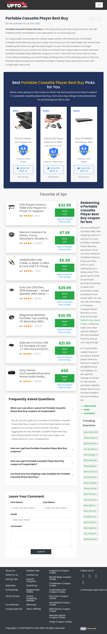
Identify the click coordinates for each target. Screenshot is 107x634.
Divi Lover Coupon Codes (58, 597)
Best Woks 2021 (91, 432)
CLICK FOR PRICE (23, 169)
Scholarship (12, 589)
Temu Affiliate (33, 608)
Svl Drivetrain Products (94, 477)
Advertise (11, 585)
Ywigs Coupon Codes (60, 621)
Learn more (90, 405)
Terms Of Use (13, 596)
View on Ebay (64, 221)
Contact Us (32, 574)
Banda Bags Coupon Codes (60, 578)
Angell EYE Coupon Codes (59, 571)
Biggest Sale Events (32, 590)
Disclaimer (32, 585)
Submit (41, 551)
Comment (16, 526)
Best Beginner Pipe (92, 528)
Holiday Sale (32, 570)
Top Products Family (93, 533)
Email (14, 514)
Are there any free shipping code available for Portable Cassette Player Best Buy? (40, 475)
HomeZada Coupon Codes (59, 603)
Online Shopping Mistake (31, 598)
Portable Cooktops (92, 516)
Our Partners (12, 604)
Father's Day (86, 320)
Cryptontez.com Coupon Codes (57, 590)
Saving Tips (12, 579)
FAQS (86, 409)
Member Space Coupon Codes (57, 616)
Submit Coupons (31, 580)
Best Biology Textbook (94, 454)
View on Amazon (64, 219)
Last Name (49, 502)
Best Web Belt (90, 460)
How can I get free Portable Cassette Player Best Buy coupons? (39, 450)
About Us (10, 570)
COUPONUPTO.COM (29, 628)
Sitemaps (31, 604)
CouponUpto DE (14, 608)
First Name (17, 502)
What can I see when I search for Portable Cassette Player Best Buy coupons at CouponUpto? (38, 409)
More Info (64, 212)
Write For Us (12, 574)
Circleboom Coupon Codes (60, 584)
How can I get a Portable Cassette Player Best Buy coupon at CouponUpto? (37, 463)
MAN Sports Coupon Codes (59, 610)
